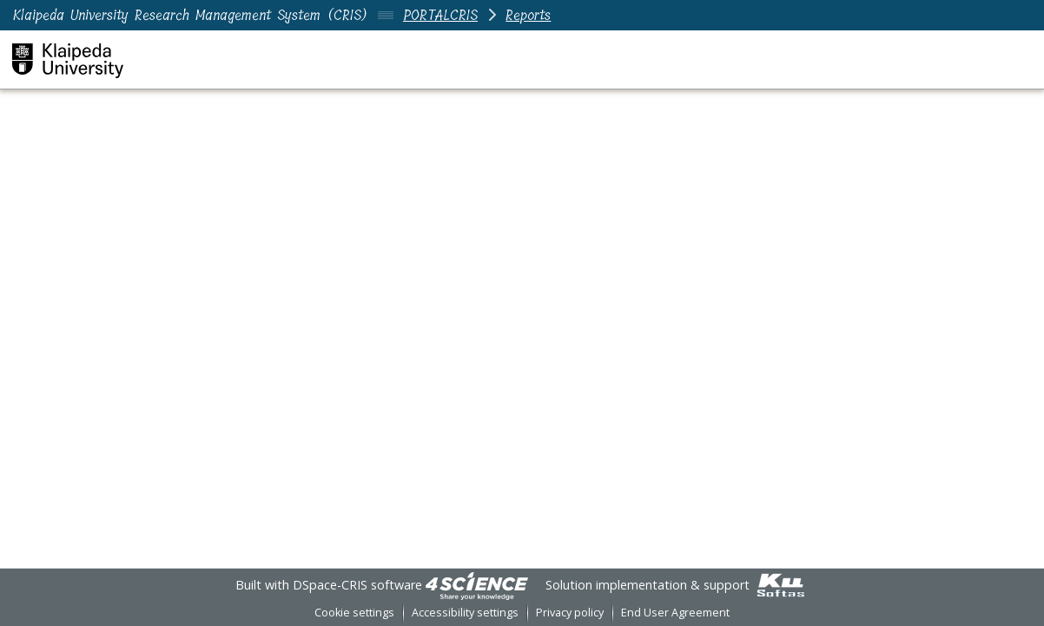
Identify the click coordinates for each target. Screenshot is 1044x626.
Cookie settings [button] (354, 612)
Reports (528, 15)
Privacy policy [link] (570, 612)
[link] (477, 585)
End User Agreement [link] (675, 612)
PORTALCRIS (440, 15)
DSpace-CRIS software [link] (357, 585)
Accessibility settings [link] (465, 612)
